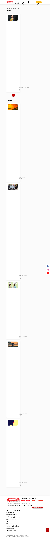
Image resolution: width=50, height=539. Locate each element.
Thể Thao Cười (20, 277)
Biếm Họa (20, 337)
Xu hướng (17, 2)
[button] (35, 2)
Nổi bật (23, 3)
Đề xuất (28, 3)
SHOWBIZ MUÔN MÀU (21, 89)
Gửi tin (39, 2)
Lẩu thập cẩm (20, 179)
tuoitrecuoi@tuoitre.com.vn (12, 523)
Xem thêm (13, 96)
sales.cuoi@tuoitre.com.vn (12, 514)
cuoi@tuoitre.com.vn (11, 519)
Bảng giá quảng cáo (37, 507)
